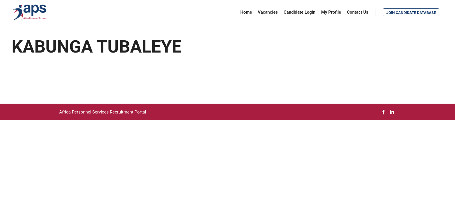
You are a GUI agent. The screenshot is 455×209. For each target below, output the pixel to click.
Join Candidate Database (411, 12)
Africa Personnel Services (84, 112)
